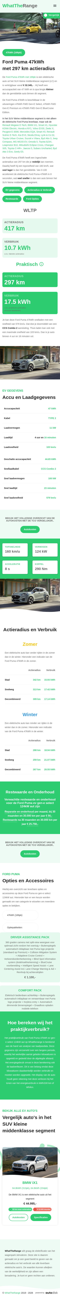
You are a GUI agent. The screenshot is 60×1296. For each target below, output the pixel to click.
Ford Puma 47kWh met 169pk (21, 76)
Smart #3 (41, 131)
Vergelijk (51, 15)
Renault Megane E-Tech (15, 125)
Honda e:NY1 (25, 128)
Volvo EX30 (39, 128)
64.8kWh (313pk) (20, 1188)
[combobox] (20, 915)
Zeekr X (50, 128)
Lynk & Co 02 (48, 134)
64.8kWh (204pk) (39, 1188)
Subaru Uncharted (43, 148)
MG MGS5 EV (20, 141)
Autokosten (30, 529)
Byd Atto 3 (47, 138)
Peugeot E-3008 (11, 131)
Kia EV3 (22, 134)
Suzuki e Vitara (33, 138)
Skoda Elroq (34, 134)
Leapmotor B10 (10, 144)
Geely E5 (19, 151)
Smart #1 (43, 125)
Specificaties (41, 1217)
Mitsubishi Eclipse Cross (32, 144)
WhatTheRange (12, 1292)
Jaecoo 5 (28, 148)
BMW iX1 (33, 125)
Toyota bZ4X (45, 141)
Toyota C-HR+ (15, 148)
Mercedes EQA (28, 131)
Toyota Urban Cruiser (13, 138)
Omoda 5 (33, 141)
